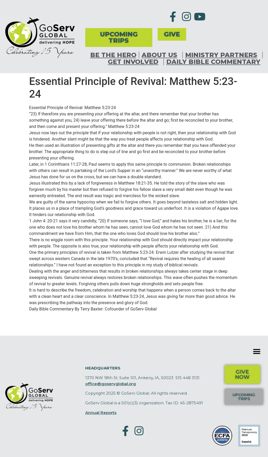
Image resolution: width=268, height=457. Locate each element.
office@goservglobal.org (110, 383)
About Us (161, 55)
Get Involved (134, 61)
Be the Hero (113, 55)
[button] (257, 351)
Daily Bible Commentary (213, 61)
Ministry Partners (222, 55)
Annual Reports (100, 412)
